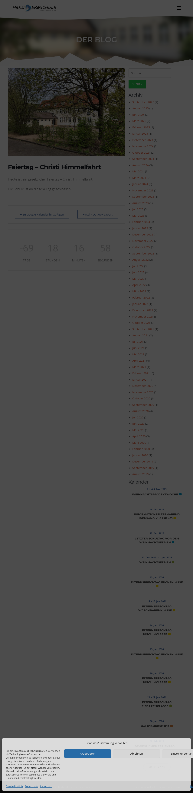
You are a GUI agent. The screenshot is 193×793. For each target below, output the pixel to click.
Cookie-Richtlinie (14, 786)
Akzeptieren (87, 753)
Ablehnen (136, 753)
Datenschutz (31, 786)
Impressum (46, 786)
